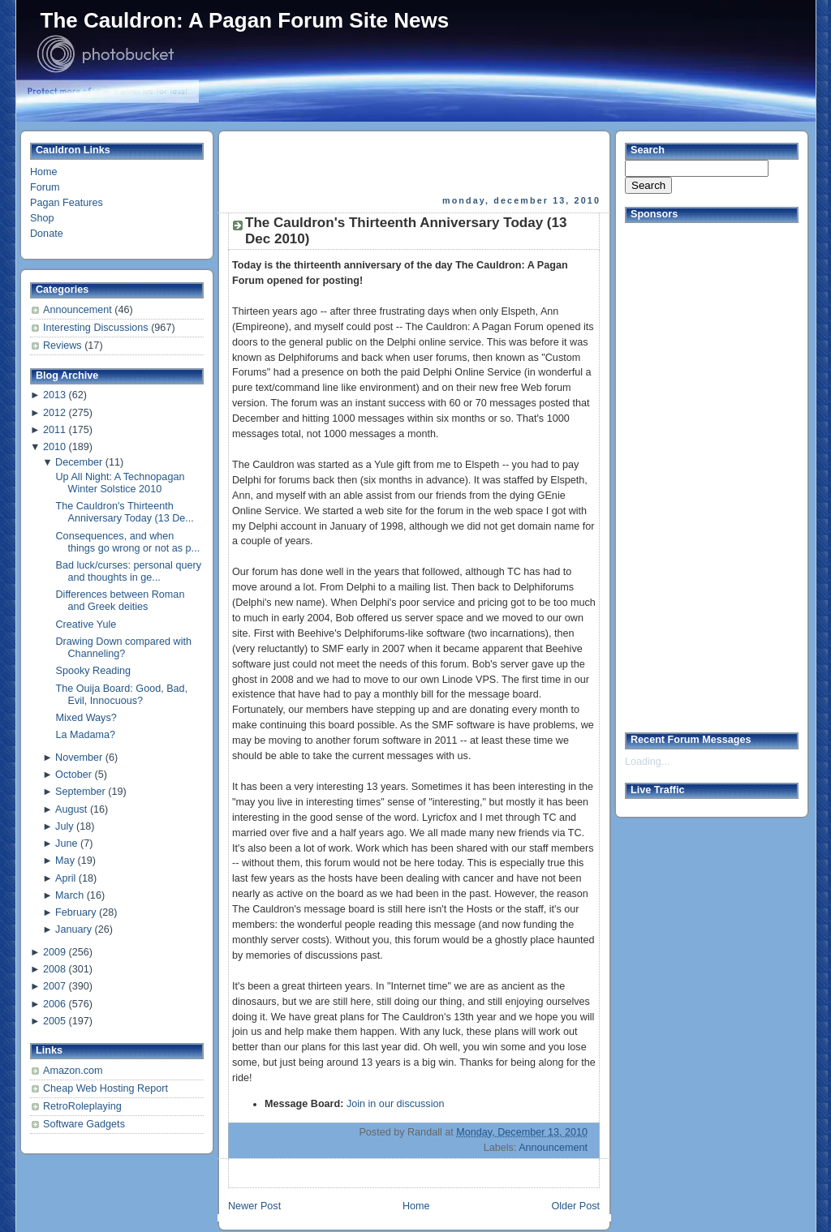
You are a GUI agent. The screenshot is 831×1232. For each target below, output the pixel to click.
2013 (54, 395)
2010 (54, 447)
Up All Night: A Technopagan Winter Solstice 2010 (120, 483)
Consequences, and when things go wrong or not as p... (128, 542)
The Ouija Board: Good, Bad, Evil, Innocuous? (122, 694)
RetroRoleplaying (82, 1106)
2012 (54, 413)
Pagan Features (66, 202)
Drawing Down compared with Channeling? (124, 647)
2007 (54, 986)
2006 (54, 1004)
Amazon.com (73, 1070)
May (65, 860)
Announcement (78, 310)
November (78, 757)
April (65, 878)
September (80, 791)
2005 (54, 1021)
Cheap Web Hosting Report (105, 1088)
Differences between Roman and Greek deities (120, 600)
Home (44, 172)
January (73, 929)
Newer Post (254, 1206)
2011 (54, 430)
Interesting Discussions (97, 327)
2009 (54, 952)
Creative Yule (86, 624)
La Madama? (86, 734)
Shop (42, 218)
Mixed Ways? (86, 717)
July (64, 826)
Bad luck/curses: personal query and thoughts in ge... (128, 571)
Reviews (63, 345)
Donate (46, 233)
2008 (54, 969)
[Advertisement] (415, 163)
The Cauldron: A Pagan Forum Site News (245, 20)
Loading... (647, 761)
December (78, 462)
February (75, 912)
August (71, 809)
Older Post (575, 1206)
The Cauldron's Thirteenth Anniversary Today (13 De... (125, 512)
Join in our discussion (396, 1104)
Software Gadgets (84, 1124)
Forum (44, 187)
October (73, 774)
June (66, 843)
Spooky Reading (93, 670)
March (69, 895)
